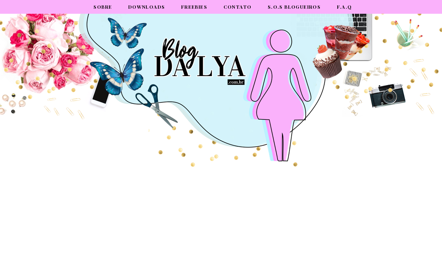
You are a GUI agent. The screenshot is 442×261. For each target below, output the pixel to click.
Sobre (102, 7)
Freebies (194, 7)
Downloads (146, 7)
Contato (238, 7)
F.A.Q (344, 7)
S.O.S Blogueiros (294, 7)
